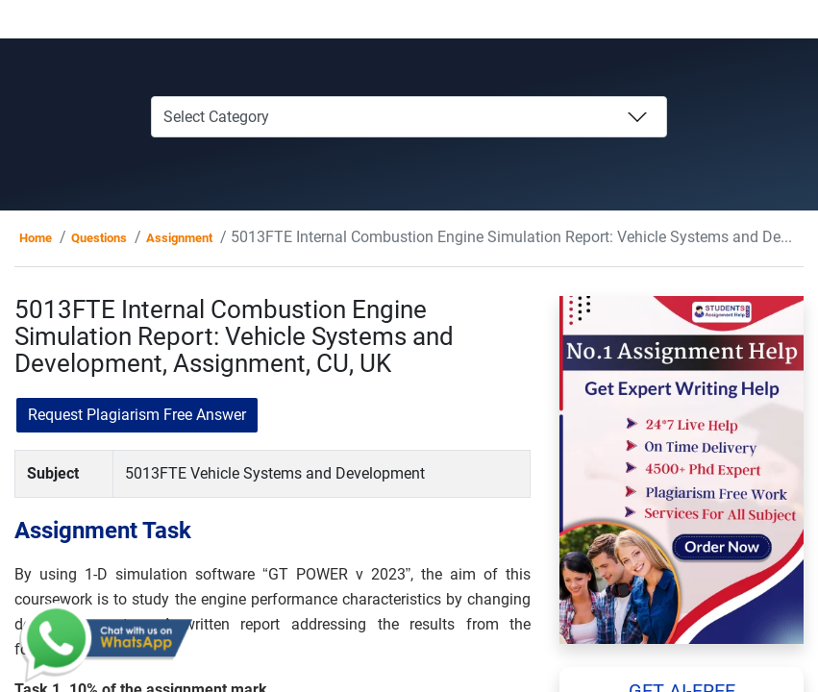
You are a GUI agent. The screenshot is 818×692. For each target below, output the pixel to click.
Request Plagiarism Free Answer (137, 415)
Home (35, 238)
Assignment (179, 238)
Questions (99, 238)
